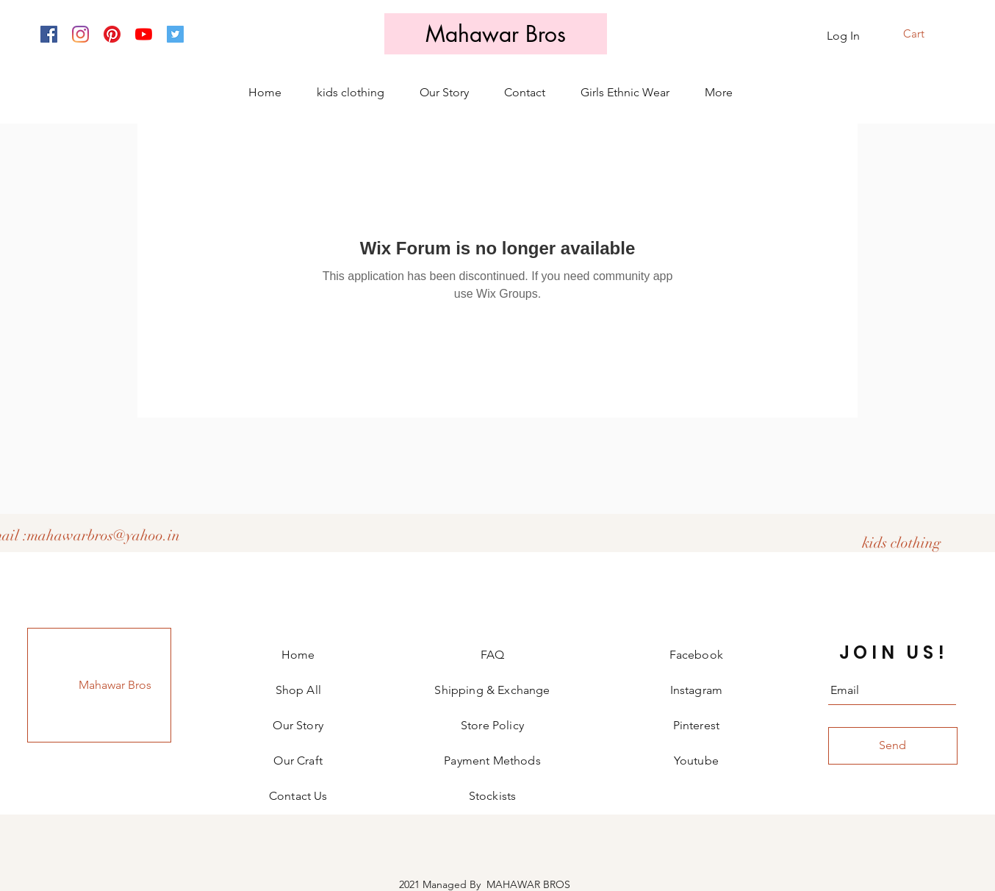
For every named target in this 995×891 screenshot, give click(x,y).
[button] (923, 34)
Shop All (298, 690)
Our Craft (297, 760)
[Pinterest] (112, 34)
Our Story (298, 725)
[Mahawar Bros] (495, 33)
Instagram (696, 690)
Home (298, 655)
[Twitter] (175, 34)
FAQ (492, 655)
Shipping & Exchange (492, 690)
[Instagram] (80, 34)
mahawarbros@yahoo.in (103, 535)
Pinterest (696, 725)
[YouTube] (143, 34)
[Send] (893, 746)
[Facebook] (48, 34)
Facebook (696, 655)
